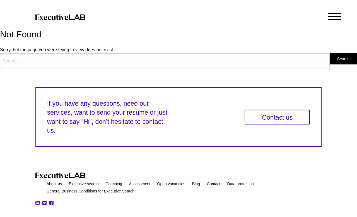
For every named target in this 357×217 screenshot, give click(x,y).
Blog (196, 184)
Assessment (139, 184)
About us (54, 184)
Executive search (84, 184)
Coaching (113, 184)
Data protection (240, 184)
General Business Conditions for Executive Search (90, 191)
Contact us (277, 117)
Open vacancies (171, 184)
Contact (213, 184)
